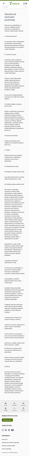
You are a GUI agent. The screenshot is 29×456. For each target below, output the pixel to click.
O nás (5, 404)
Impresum (4, 439)
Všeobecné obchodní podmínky (10, 442)
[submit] (26, 6)
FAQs (23, 409)
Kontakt (14, 404)
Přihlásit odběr (7, 420)
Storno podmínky (6, 448)
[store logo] (14, 3)
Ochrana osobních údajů (8, 445)
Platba (5, 409)
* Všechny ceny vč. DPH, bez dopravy (9, 452)
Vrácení (14, 409)
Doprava (23, 404)
